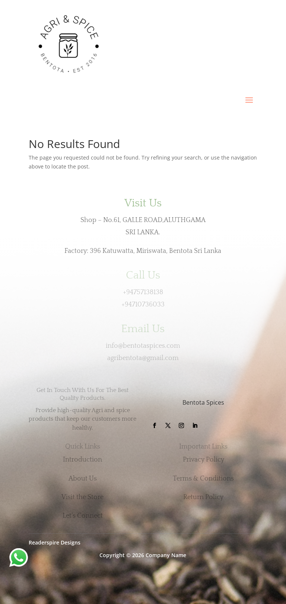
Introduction (82, 459)
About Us (83, 478)
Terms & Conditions (203, 478)
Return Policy (203, 497)
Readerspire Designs (54, 542)
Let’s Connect (83, 516)
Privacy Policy (203, 459)
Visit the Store (82, 497)
